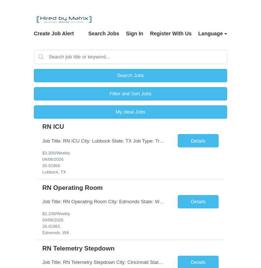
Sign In (135, 33)
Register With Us (170, 33)
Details (198, 141)
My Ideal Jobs (130, 112)
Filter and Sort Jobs (131, 93)
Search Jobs (103, 33)
